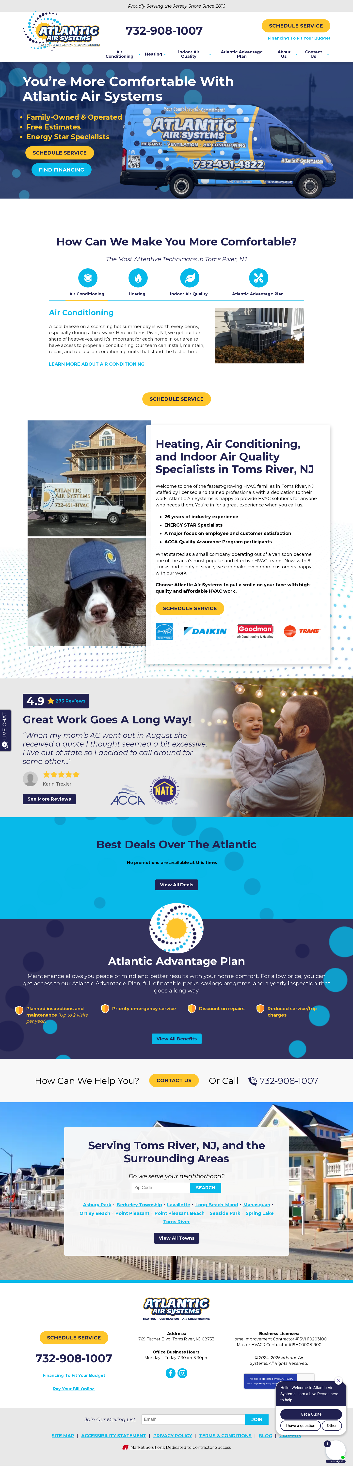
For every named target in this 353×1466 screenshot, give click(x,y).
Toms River (176, 1224)
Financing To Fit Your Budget (296, 38)
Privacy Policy (265, 1386)
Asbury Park (97, 1209)
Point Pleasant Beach (180, 1216)
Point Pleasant (132, 1216)
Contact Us (174, 1084)
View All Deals (176, 887)
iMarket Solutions (147, 1448)
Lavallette (178, 1209)
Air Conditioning (81, 314)
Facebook (171, 1376)
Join (256, 1421)
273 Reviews (70, 701)
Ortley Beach (95, 1216)
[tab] (86, 285)
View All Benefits (177, 1043)
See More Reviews (49, 800)
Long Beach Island (216, 1209)
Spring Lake (260, 1216)
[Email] (194, 1422)
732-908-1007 (176, 30)
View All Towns (176, 1240)
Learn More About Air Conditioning (96, 365)
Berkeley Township (139, 1209)
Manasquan (256, 1209)
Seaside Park (225, 1216)
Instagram (182, 1376)
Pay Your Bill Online (74, 1391)
